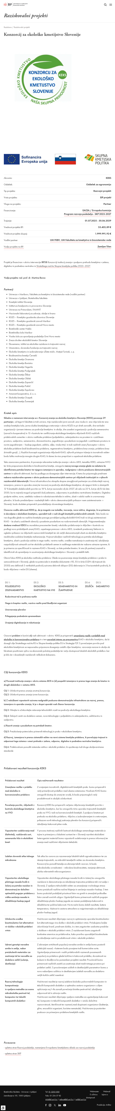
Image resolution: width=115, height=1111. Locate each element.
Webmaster (94, 1091)
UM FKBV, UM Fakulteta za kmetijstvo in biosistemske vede (80, 240)
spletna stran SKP (13, 1053)
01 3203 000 (54, 1091)
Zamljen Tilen (104, 246)
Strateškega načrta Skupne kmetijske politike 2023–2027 (63, 266)
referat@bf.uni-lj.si (66, 1099)
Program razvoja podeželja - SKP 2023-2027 (87, 214)
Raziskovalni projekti (22, 27)
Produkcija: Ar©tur (104, 1104)
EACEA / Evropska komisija (97, 210)
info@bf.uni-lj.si (51, 1099)
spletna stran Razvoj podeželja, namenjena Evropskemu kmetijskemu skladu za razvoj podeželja (50, 1047)
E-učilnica (93, 1094)
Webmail (106, 1091)
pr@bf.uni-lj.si (81, 1099)
